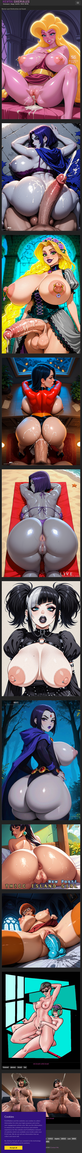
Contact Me (55, 1147)
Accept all (13, 1148)
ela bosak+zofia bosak (41, 1064)
